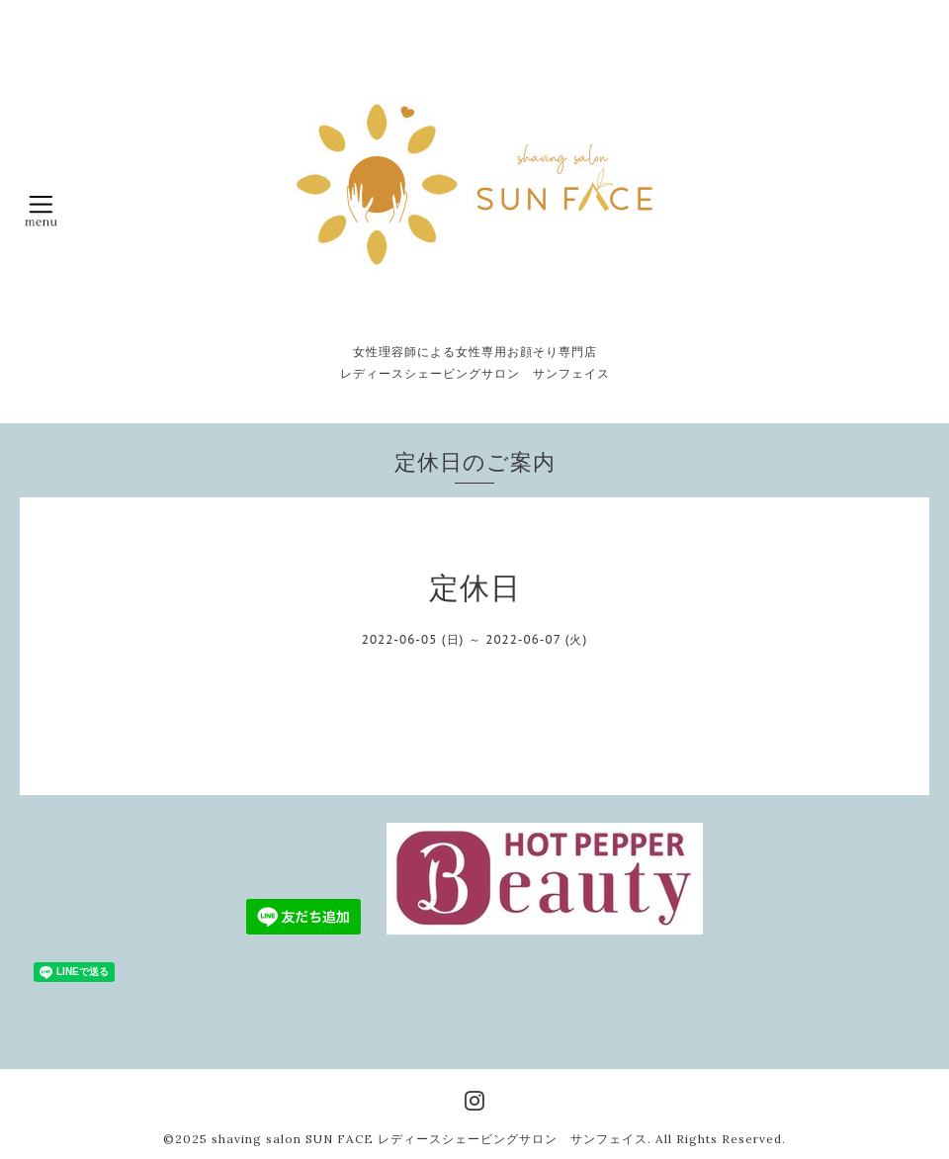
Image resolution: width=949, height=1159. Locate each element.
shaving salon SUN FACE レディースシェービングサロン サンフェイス (429, 1138)
